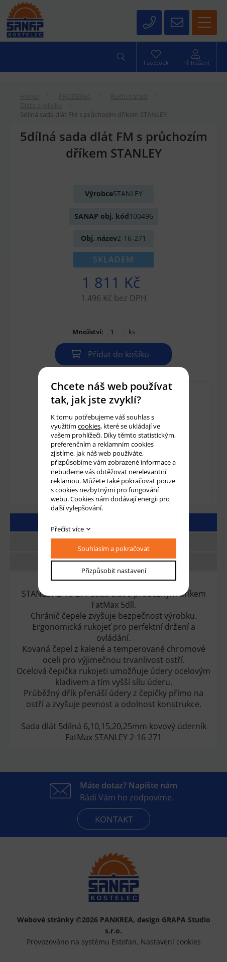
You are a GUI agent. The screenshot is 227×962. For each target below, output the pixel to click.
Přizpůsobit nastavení (113, 570)
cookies (89, 426)
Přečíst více (67, 528)
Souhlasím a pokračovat (114, 548)
